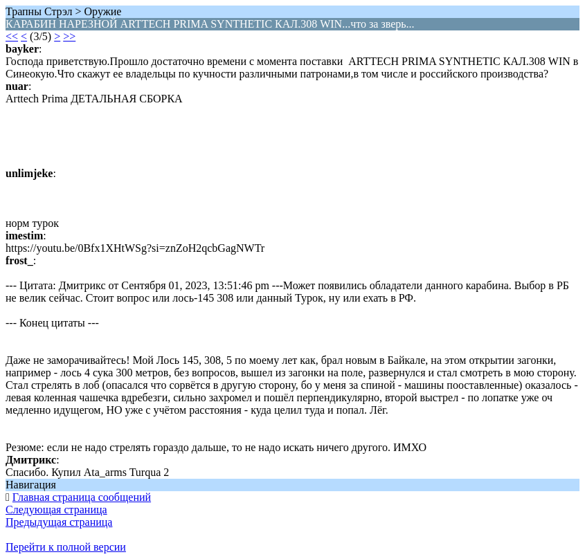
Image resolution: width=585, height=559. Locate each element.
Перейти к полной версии (66, 547)
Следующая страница (56, 509)
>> (69, 36)
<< (12, 36)
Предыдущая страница (59, 522)
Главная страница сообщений (81, 497)
